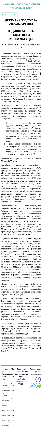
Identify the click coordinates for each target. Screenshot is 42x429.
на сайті (19, 379)
